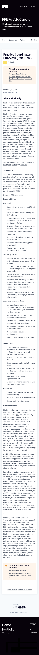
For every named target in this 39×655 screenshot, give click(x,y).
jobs (3, 40)
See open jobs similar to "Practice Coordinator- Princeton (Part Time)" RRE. (20, 79)
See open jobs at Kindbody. (17, 74)
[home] (10, 6)
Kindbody (7, 103)
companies (13, 40)
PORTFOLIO (23, 6)
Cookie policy (23, 612)
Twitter (14, 165)
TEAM (33, 6)
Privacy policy (14, 612)
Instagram (7, 165)
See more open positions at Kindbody (19, 590)
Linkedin (23, 165)
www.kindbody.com (14, 163)
